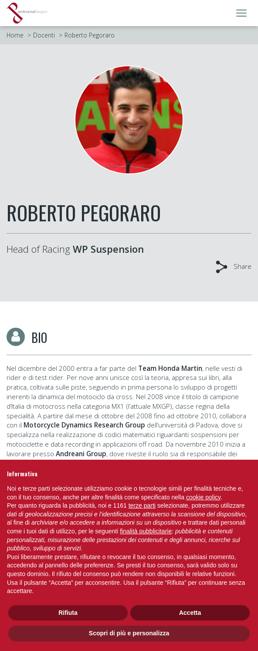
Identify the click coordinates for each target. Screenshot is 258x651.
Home (15, 35)
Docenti (44, 35)
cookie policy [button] (203, 497)
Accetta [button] (190, 612)
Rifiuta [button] (68, 612)
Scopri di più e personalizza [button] (129, 633)
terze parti (142, 505)
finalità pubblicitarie (146, 531)
